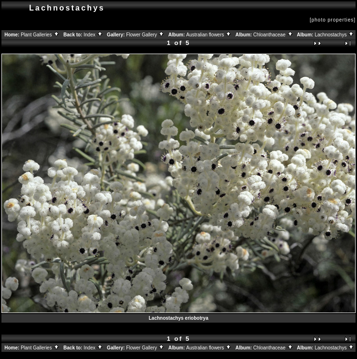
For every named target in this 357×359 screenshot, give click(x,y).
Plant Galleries (40, 34)
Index (93, 34)
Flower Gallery (145, 34)
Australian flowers (209, 34)
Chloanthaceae (273, 34)
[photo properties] (333, 19)
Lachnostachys (335, 34)
